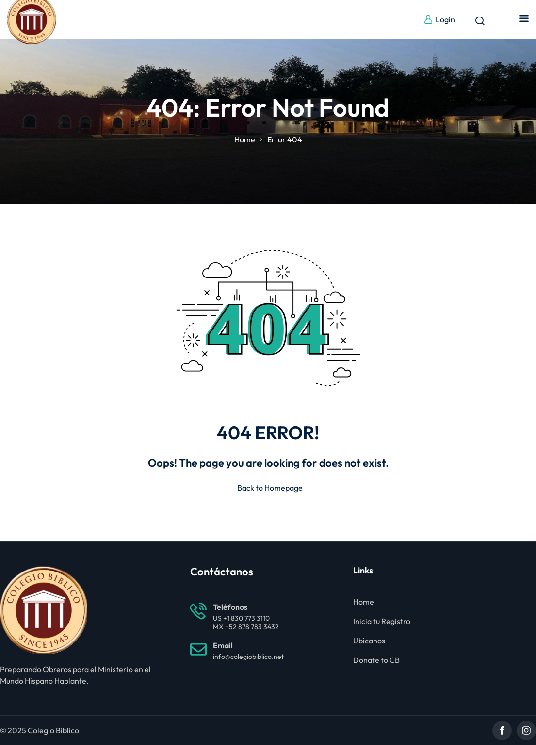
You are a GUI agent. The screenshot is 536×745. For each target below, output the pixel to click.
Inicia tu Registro (381, 621)
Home (244, 139)
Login (439, 19)
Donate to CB (376, 660)
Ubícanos (369, 640)
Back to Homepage (268, 488)
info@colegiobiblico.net (248, 656)
